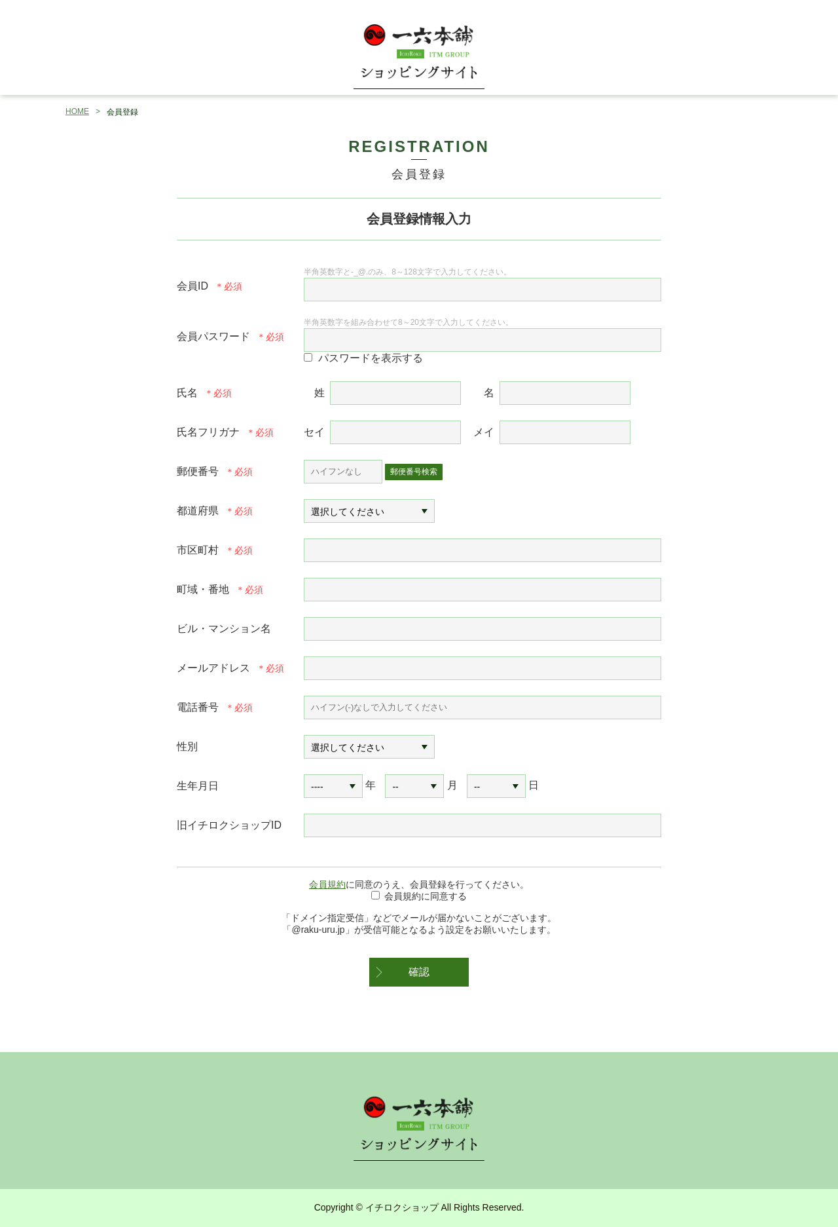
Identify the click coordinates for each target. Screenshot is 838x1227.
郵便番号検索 (413, 471)
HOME (77, 111)
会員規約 (327, 884)
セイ (314, 432)
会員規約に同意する (425, 896)
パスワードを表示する (370, 358)
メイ (483, 432)
